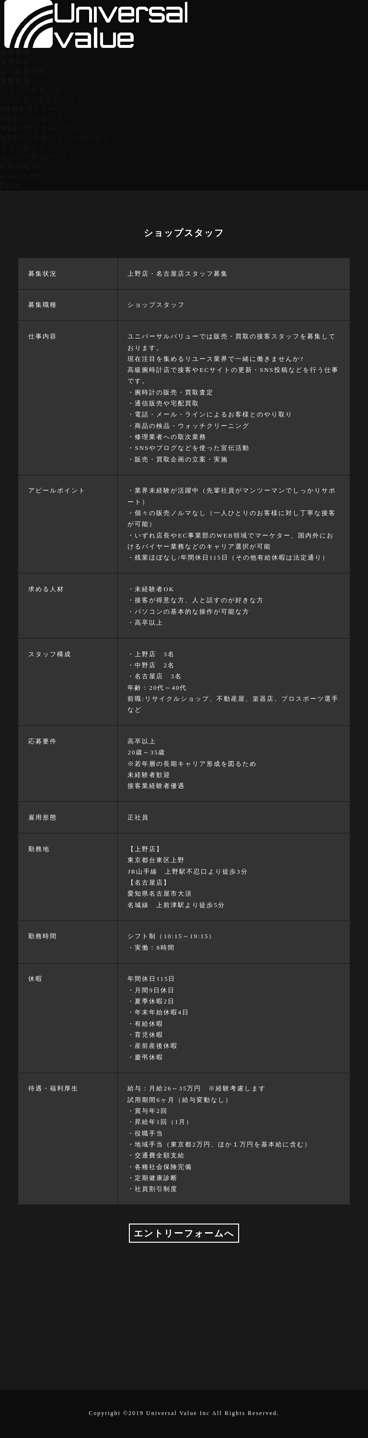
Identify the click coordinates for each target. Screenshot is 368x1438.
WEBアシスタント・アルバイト (55, 138)
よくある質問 (23, 71)
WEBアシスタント (32, 119)
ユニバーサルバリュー (38, 156)
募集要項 (15, 81)
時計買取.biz (22, 166)
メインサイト (23, 147)
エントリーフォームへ (184, 1233)
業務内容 (15, 62)
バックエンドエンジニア (42, 99)
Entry (10, 185)
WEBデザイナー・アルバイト (51, 128)
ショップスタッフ (30, 90)
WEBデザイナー (28, 109)
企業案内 (15, 52)
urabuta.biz (20, 176)
